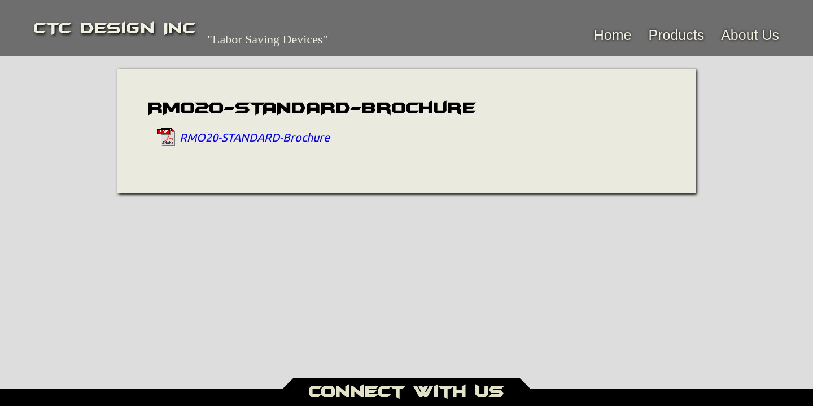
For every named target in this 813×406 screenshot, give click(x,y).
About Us (750, 35)
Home (613, 35)
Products (676, 35)
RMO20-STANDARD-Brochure (255, 137)
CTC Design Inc (115, 28)
